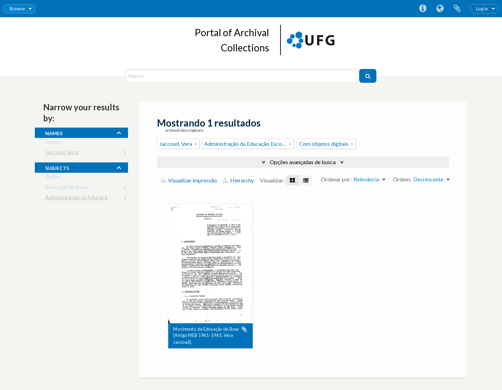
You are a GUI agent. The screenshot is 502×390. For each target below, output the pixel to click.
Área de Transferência (457, 8)
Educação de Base (66, 188)
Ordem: (402, 179)
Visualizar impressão (189, 180)
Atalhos (422, 8)
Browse (17, 8)
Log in (482, 8)
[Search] (243, 76)
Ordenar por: (336, 179)
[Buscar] (367, 76)
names (53, 132)
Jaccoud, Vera (61, 153)
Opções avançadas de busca (303, 162)
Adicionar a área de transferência (244, 329)
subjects (57, 167)
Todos (52, 143)
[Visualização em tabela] (306, 180)
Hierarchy (238, 180)
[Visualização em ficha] (292, 180)
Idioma (440, 8)
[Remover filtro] (195, 144)
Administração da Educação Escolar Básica (95, 198)
